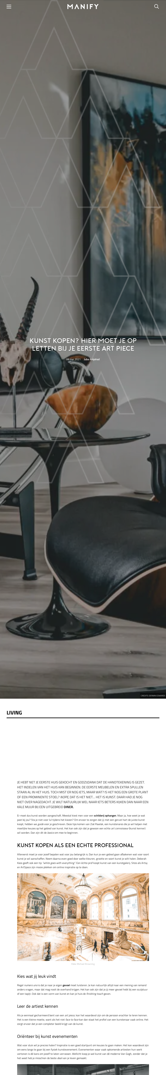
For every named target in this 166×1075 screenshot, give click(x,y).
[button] (8, 6)
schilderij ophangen (105, 815)
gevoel (66, 985)
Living (14, 712)
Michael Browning (86, 964)
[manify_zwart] (83, 6)
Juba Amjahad (92, 359)
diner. (69, 806)
